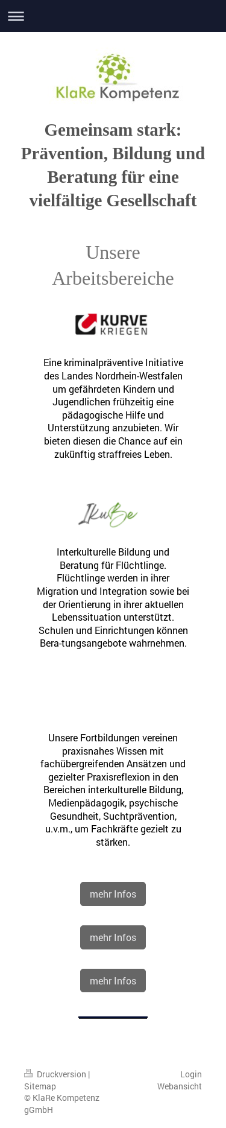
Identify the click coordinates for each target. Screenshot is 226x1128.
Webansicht (179, 1086)
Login (191, 1074)
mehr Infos (113, 893)
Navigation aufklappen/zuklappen (113, 16)
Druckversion (56, 1074)
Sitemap (40, 1086)
